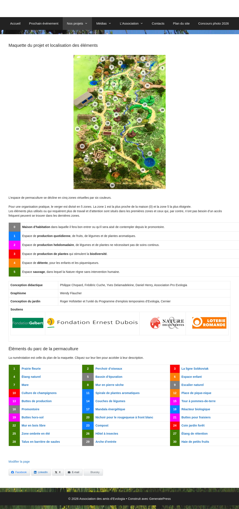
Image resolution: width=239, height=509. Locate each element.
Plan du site (181, 23)
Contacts (158, 23)
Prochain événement (43, 23)
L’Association (134, 23)
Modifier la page (19, 461)
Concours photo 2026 (213, 23)
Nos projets (79, 23)
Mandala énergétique (110, 409)
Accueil (15, 23)
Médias (105, 23)
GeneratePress (160, 498)
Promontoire (30, 409)
